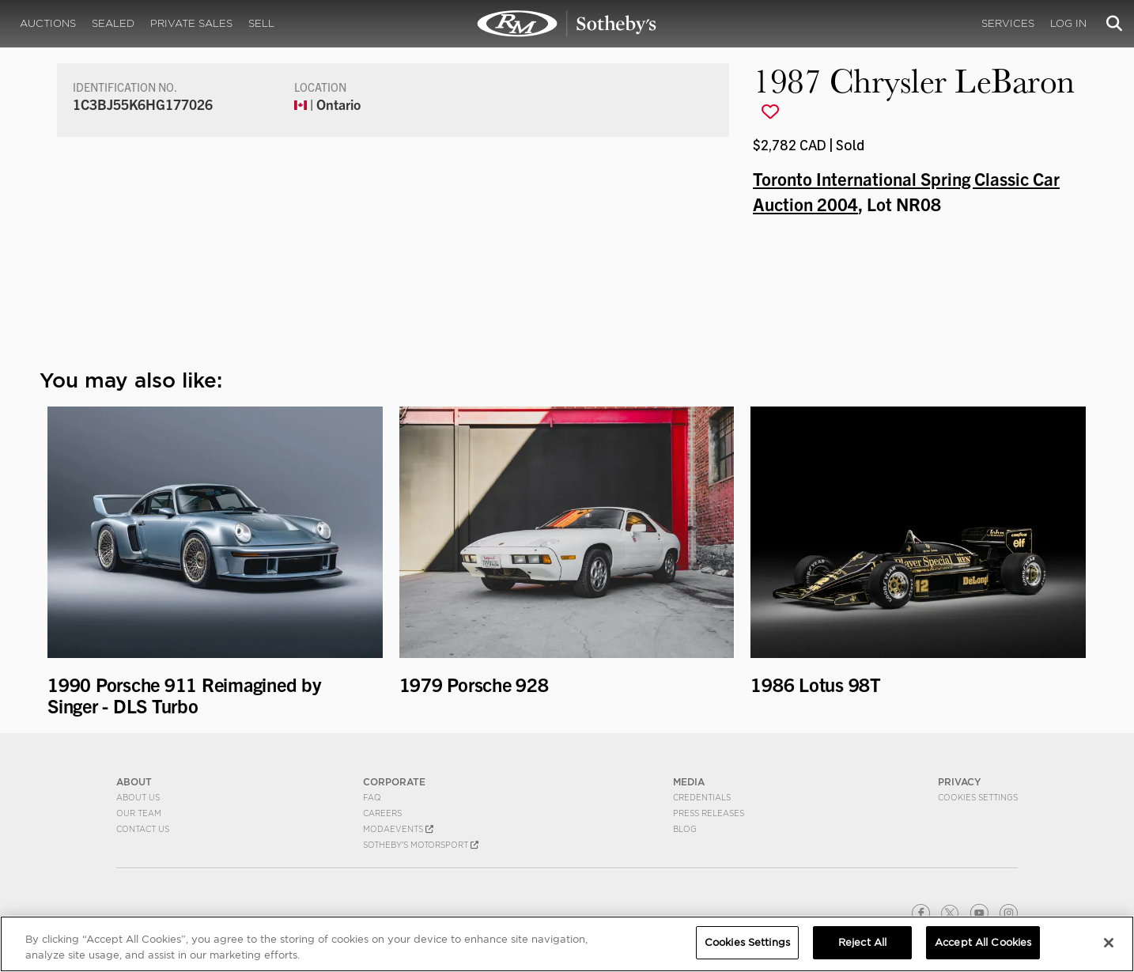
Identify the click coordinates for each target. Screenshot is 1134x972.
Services (1007, 23)
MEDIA (689, 782)
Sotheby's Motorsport (420, 844)
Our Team (138, 813)
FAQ (372, 797)
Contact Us (142, 829)
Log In (1068, 23)
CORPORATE (394, 782)
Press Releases (708, 813)
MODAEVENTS (398, 829)
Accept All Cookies (983, 942)
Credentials (702, 797)
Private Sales (191, 23)
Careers (382, 813)
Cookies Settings (978, 797)
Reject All (862, 942)
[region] (567, 944)
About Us (138, 797)
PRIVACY (959, 782)
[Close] (1108, 942)
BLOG (685, 829)
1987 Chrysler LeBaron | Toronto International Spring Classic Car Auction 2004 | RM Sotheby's (567, 23)
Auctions (48, 23)
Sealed (113, 23)
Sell (261, 23)
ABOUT (134, 782)
